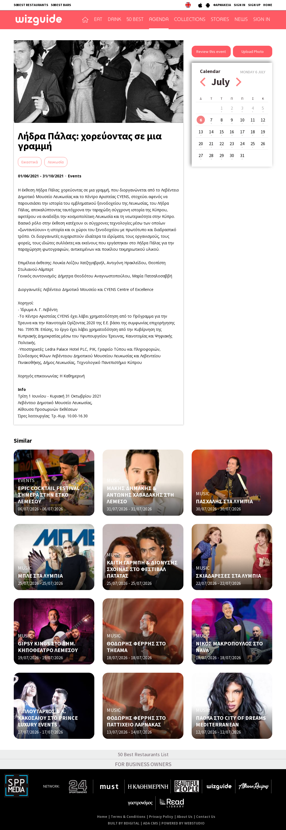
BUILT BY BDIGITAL (123, 823)
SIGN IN (239, 5)
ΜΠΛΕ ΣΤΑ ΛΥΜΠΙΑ (40, 575)
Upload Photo (252, 51)
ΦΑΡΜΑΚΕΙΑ (222, 5)
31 (242, 155)
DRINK (114, 19)
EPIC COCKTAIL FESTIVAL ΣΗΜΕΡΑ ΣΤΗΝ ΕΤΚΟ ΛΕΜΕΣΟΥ (49, 495)
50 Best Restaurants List (143, 754)
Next (238, 82)
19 (263, 131)
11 (253, 120)
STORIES (220, 19)
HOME (267, 5)
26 (263, 143)
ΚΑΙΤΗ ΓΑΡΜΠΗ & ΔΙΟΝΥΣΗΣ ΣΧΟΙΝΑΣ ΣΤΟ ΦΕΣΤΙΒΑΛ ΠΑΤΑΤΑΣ (142, 569)
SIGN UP (254, 5)
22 (221, 143)
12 (263, 120)
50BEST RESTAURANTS (31, 5)
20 (201, 143)
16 (232, 131)
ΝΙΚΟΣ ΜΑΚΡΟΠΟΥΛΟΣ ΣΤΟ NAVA (229, 646)
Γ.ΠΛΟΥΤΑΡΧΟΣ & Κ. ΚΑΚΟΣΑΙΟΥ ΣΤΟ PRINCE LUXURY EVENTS (48, 718)
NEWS (241, 19)
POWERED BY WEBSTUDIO (183, 823)
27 (201, 155)
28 (211, 155)
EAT (98, 19)
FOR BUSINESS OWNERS (143, 764)
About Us (185, 816)
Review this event (211, 51)
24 (242, 143)
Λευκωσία (56, 161)
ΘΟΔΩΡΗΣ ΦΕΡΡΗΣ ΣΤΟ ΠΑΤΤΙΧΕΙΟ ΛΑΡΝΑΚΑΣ (136, 721)
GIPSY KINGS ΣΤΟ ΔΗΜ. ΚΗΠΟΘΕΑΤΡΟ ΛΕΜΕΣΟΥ (48, 646)
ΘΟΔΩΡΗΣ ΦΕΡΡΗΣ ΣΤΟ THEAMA (136, 646)
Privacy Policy (161, 816)
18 (253, 131)
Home (102, 816)
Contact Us (205, 816)
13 (201, 131)
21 (211, 143)
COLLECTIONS (189, 19)
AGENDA (159, 19)
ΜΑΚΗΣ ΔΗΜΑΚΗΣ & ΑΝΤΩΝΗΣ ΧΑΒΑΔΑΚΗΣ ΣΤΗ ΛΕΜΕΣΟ (140, 495)
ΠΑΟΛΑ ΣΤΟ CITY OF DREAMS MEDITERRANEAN (231, 721)
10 (242, 120)
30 (232, 155)
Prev (202, 82)
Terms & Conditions (128, 816)
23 (232, 143)
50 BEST (135, 19)
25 (253, 143)
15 (221, 131)
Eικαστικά (29, 161)
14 (211, 131)
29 (221, 155)
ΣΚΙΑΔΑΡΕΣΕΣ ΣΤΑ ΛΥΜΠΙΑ (228, 575)
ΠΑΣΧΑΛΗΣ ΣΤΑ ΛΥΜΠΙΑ (224, 501)
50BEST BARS (61, 5)
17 (242, 131)
